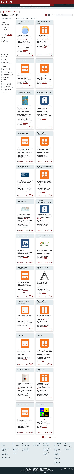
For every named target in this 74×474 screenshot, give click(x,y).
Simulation (5, 58)
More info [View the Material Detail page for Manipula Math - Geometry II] (31, 295)
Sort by (54, 15)
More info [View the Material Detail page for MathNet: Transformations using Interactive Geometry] (50, 229)
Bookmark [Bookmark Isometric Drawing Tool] (40, 128)
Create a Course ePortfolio (15, 452)
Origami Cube (21, 61)
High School (6, 67)
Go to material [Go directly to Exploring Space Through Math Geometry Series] (48, 330)
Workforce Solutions (68, 446)
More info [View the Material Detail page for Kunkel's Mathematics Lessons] (50, 194)
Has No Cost (6, 93)
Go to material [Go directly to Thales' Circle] (48, 432)
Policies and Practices (56, 460)
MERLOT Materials (9, 7)
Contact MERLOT (46, 468)
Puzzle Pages (41, 61)
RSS (2, 458)
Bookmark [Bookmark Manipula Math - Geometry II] (20, 296)
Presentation (6, 55)
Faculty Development (57, 458)
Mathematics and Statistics (19, 7)
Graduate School (6, 73)
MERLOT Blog (46, 452)
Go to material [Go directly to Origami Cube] (29, 87)
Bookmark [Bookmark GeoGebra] (20, 364)
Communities (4, 30)
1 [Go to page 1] (43, 437)
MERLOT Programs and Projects (47, 449)
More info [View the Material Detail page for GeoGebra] (31, 363)
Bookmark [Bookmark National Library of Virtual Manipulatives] (20, 55)
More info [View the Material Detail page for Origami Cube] (31, 85)
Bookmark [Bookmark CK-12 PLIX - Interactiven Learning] (40, 262)
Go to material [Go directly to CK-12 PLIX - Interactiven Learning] (48, 262)
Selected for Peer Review (8, 86)
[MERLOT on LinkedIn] (68, 469)
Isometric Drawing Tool (44, 92)
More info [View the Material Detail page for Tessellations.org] (31, 160)
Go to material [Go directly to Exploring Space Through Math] (48, 161)
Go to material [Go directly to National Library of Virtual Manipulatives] (29, 55)
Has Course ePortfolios (7, 96)
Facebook (45, 453)
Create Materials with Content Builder (15, 449)
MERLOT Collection (57, 446)
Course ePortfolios (5, 27)
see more (25, 39)
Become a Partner (36, 445)
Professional (6, 74)
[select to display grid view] (46, 15)
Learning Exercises (5, 24)
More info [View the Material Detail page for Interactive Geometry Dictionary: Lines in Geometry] (31, 194)
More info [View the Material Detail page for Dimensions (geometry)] (31, 126)
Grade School (6, 64)
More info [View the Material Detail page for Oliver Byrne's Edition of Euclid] (31, 397)
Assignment (5, 47)
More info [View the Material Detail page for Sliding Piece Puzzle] (31, 431)
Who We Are (56, 445)
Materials (3, 21)
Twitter (44, 454)
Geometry (3, 40)
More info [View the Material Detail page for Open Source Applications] (50, 397)
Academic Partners (26, 450)
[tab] (10, 12)
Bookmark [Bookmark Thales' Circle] (40, 432)
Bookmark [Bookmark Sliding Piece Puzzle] (20, 432)
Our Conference (46, 446)
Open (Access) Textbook (8, 53)
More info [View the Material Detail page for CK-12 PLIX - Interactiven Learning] (50, 261)
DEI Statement (56, 465)
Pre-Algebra (3, 41)
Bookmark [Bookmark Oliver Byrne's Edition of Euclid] (20, 399)
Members (3, 22)
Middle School (6, 65)
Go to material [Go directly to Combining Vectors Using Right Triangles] (30, 330)
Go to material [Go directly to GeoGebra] (29, 364)
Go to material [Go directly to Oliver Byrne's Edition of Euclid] (29, 399)
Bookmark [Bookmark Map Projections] (20, 230)
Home (2, 7)
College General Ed (7, 68)
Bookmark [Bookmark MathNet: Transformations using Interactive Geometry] (40, 230)
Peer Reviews (4, 29)
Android (5, 79)
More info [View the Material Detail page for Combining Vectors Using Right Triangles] (31, 328)
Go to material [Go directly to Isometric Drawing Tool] (48, 128)
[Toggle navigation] (71, 2)
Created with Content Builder (6, 100)
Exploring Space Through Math (42, 133)
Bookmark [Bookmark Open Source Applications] (40, 399)
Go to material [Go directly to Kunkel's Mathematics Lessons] (48, 195)
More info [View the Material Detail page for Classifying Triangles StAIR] (50, 295)
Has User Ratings (6, 88)
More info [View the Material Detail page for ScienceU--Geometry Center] (50, 53)
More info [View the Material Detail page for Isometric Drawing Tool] (50, 126)
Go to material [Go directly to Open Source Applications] (48, 399)
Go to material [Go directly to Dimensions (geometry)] (29, 128)
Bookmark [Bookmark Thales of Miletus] (20, 262)
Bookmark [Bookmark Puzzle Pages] (40, 87)
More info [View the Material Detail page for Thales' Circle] (50, 431)
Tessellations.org (22, 133)
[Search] (35, 5)
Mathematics (29, 7)
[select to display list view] (49, 15)
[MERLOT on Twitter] (65, 469)
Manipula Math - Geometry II (22, 267)
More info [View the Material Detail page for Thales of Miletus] (31, 261)
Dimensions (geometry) (24, 92)
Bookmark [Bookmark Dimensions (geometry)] (20, 128)
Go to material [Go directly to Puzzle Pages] (48, 87)
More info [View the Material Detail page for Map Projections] (31, 229)
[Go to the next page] (50, 437)
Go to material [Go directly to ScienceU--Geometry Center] (48, 55)
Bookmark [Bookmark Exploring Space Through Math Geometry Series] (40, 330)
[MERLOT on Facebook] (62, 469)
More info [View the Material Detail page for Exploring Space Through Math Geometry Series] (50, 328)
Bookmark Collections (5, 25)
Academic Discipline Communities (26, 446)
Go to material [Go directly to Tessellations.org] (29, 161)
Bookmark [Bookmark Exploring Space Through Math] (40, 161)
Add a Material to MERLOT (15, 446)
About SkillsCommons (67, 449)
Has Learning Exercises (7, 98)
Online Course (6, 52)
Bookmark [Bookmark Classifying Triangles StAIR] (40, 296)
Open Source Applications (41, 370)
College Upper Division (8, 71)
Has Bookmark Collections (8, 95)
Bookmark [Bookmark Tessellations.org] (20, 161)
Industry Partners (25, 452)
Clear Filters (10, 34)
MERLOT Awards (57, 455)
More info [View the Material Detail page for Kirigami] (50, 363)
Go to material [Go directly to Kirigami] (48, 364)
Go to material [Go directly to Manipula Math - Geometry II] (29, 296)
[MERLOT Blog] (72, 469)
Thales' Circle (41, 404)
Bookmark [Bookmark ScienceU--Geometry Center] (40, 55)
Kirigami (39, 335)
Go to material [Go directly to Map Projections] (29, 230)
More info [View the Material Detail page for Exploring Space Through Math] (50, 160)
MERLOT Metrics (46, 445)
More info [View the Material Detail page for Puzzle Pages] (50, 85)
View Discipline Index (6, 457)
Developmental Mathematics (39, 7)
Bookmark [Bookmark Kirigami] (40, 364)
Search (52, 5)
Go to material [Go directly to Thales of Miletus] (29, 262)
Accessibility (56, 463)
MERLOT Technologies (57, 449)
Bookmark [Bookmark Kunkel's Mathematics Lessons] (40, 195)
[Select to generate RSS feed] (36, 18)
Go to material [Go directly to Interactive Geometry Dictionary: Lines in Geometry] (29, 195)
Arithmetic (3, 39)
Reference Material (7, 56)
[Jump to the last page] (54, 437)
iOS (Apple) (5, 80)
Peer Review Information (56, 454)
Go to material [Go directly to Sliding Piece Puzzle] (29, 432)
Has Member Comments (8, 89)
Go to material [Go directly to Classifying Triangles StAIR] (48, 296)
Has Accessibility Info (7, 102)
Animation (5, 46)
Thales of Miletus (22, 236)
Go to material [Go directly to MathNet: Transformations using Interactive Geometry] (48, 230)
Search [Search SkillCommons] (65, 445)
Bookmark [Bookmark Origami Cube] (20, 87)
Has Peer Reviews (7, 85)
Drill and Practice (6, 50)
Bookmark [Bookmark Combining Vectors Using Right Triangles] (20, 330)
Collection (5, 49)
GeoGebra (20, 335)
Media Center (46, 450)
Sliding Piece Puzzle (23, 404)
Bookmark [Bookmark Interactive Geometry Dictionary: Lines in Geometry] (20, 195)
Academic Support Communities (26, 449)
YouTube (45, 455)
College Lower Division (8, 70)
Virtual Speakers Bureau (5, 455)
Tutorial (5, 59)
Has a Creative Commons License (7, 92)
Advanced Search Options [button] (67, 5)
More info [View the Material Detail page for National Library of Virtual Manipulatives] (31, 53)
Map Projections (22, 201)
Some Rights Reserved (37, 468)
